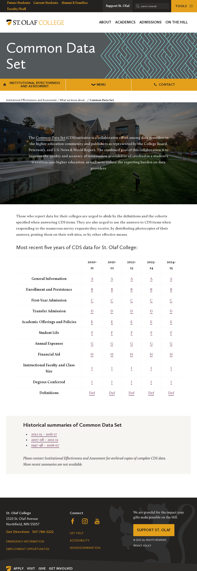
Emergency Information (25, 541)
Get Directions (18, 531)
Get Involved (61, 568)
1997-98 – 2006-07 (45, 445)
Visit (31, 568)
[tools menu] (184, 6)
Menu (98, 84)
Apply (19, 568)
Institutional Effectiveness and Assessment (31, 84)
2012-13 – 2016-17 (44, 434)
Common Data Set (50, 138)
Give (42, 568)
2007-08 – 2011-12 (44, 440)
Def (92, 393)
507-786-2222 (43, 531)
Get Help (76, 533)
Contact (164, 84)
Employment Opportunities (27, 549)
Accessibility (79, 540)
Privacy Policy (142, 545)
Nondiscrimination (85, 548)
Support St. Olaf (154, 530)
